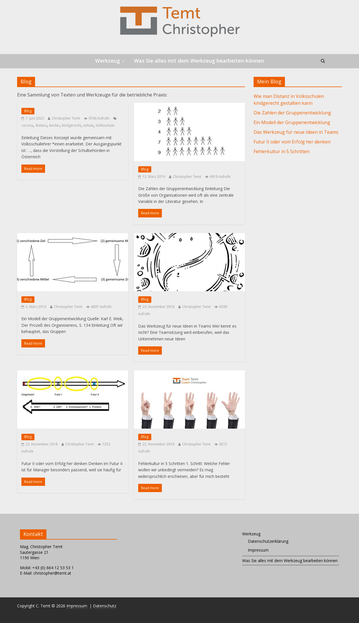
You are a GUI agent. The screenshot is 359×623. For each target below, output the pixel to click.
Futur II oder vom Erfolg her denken (292, 142)
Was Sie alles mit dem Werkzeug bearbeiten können (199, 60)
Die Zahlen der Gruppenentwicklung (292, 113)
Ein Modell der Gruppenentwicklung (292, 122)
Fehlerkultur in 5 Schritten (281, 151)
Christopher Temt (66, 118)
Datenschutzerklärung (268, 541)
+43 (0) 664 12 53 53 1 (53, 567)
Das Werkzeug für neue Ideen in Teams (296, 132)
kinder (54, 125)
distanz (41, 125)
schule (88, 125)
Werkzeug (107, 60)
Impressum (258, 550)
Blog (28, 110)
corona (27, 125)
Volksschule (105, 125)
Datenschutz (104, 605)
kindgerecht (71, 125)
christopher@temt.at (52, 573)
